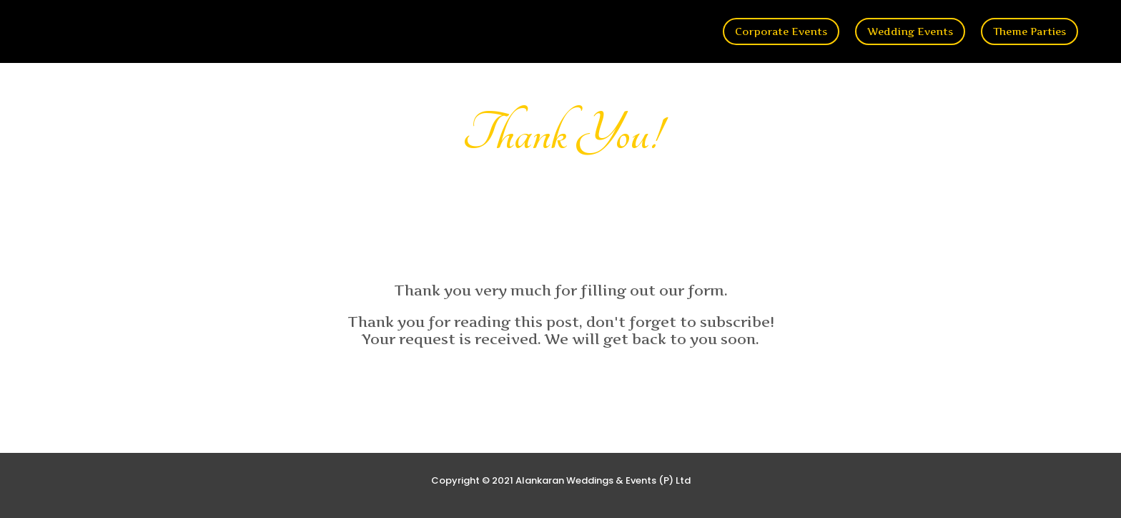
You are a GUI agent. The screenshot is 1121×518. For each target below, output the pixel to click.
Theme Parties (1029, 31)
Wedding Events (910, 31)
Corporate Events (781, 31)
